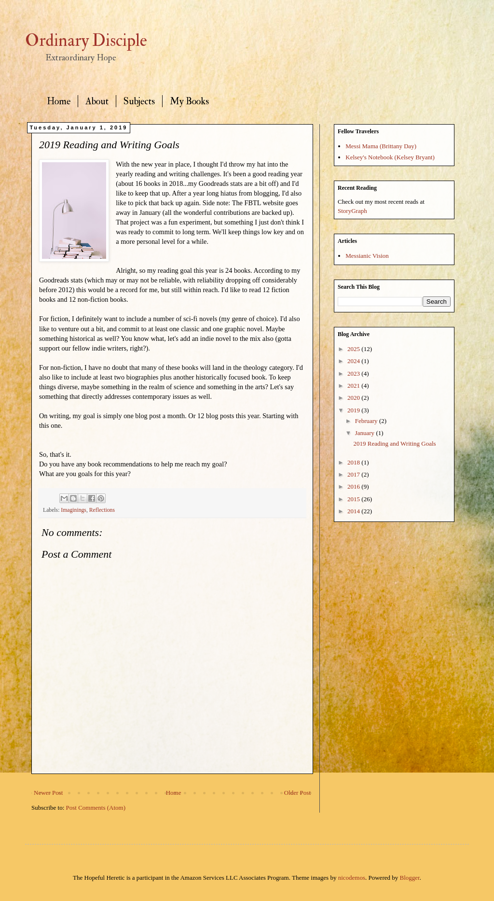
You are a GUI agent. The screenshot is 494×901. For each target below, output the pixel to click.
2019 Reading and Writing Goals (394, 443)
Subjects (139, 101)
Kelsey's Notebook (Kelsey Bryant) (390, 157)
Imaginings (73, 510)
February (367, 420)
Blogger (410, 877)
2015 (354, 499)
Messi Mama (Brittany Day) (380, 146)
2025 (354, 348)
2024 (354, 361)
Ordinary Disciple (86, 40)
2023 (354, 373)
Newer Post (48, 792)
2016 (354, 486)
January (365, 432)
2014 (354, 511)
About (97, 101)
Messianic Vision (367, 255)
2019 (354, 410)
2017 (354, 474)
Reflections (102, 510)
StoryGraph (352, 210)
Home (58, 101)
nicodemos (351, 877)
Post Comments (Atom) (96, 807)
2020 (354, 397)
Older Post (297, 792)
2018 (354, 462)
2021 (354, 385)
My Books (189, 101)
